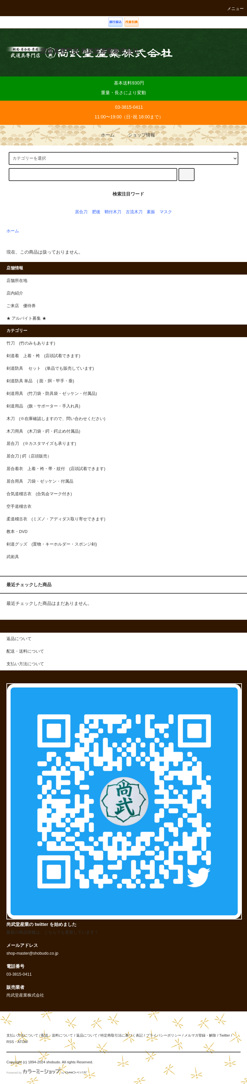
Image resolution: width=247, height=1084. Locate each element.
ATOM (22, 1042)
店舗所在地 (16, 280)
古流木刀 (134, 212)
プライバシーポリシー (163, 1035)
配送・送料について (57, 1035)
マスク (166, 212)
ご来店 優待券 (21, 306)
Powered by (46, 1072)
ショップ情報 (137, 134)
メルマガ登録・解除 (200, 1035)
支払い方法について (22, 1035)
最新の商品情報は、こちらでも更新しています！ (52, 932)
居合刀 (81, 212)
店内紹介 (14, 293)
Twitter (224, 1035)
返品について (86, 1035)
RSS (10, 1042)
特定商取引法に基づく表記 (121, 1035)
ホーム (103, 134)
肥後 (96, 212)
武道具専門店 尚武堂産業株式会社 (89, 51)
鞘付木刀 (113, 212)
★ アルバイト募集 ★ (26, 318)
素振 (151, 212)
